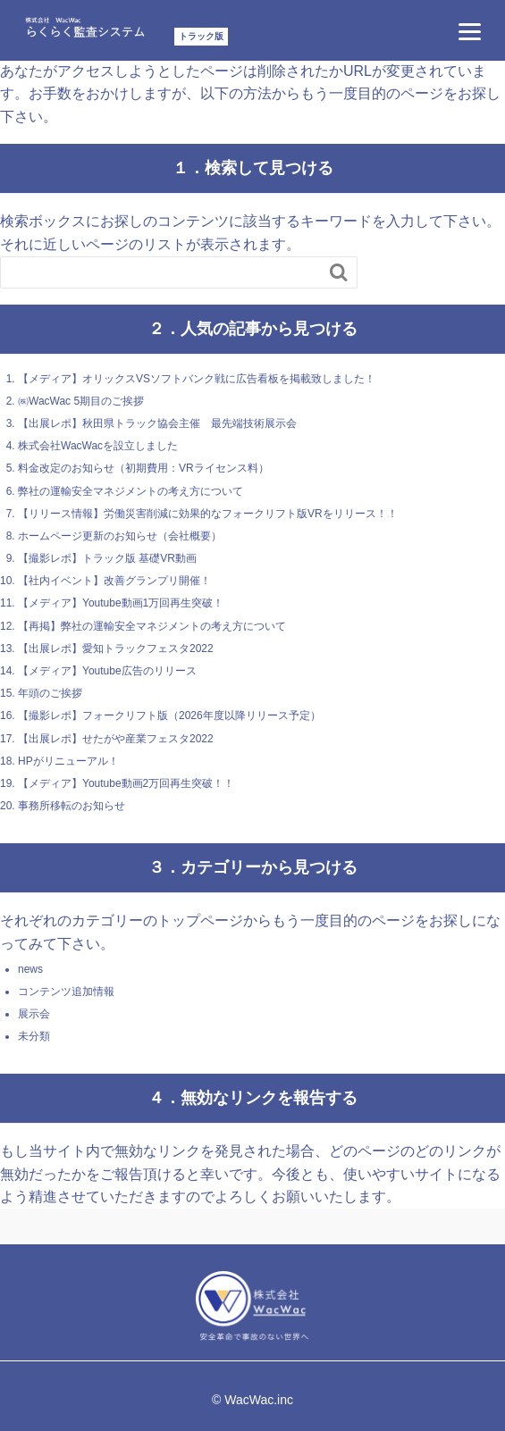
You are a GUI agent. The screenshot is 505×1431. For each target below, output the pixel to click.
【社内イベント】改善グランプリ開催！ (114, 580)
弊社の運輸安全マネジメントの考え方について (130, 491)
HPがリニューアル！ (68, 761)
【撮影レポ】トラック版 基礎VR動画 (107, 558)
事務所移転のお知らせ (71, 805)
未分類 (34, 1036)
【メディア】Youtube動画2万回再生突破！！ (126, 783)
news (30, 969)
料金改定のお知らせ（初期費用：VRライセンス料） (143, 468)
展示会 (34, 1014)
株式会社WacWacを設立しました (98, 445)
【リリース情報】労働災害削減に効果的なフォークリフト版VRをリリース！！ (208, 513)
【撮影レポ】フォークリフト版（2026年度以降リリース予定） (169, 715)
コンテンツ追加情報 (66, 991)
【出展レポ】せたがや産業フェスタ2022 (116, 738)
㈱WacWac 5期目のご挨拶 (81, 401)
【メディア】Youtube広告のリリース (107, 671)
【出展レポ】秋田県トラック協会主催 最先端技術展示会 (157, 423)
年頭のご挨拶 (50, 693)
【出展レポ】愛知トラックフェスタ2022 (116, 648)
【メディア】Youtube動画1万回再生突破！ (120, 603)
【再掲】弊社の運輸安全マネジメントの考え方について (152, 626)
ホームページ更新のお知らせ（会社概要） (120, 536)
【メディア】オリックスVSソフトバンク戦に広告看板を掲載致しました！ (196, 378)
